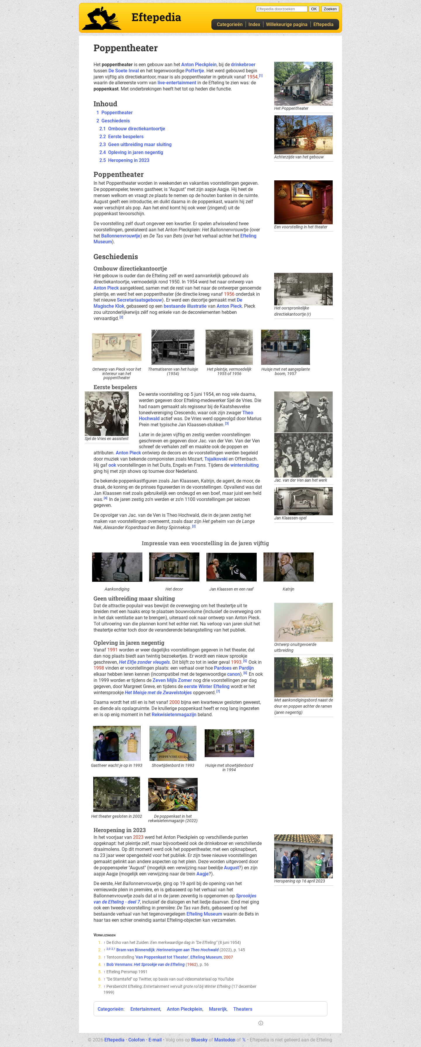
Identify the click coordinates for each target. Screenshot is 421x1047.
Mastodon (224, 1040)
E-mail (155, 1040)
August (231, 867)
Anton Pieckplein (199, 64)
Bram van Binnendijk (135, 949)
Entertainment (145, 1009)
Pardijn (246, 668)
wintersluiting (244, 465)
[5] (245, 661)
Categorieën (230, 24)
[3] (227, 423)
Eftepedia (323, 24)
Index (254, 24)
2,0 (108, 948)
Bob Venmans (119, 964)
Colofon (136, 1040)
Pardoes (223, 668)
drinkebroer (243, 64)
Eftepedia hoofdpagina (101, 18)
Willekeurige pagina (287, 24)
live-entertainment (177, 82)
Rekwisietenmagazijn (174, 714)
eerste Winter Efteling (207, 686)
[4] (105, 498)
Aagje (202, 874)
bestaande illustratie (185, 306)
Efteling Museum (204, 914)
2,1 (113, 948)
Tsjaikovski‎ (215, 459)
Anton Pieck (106, 288)
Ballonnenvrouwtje (120, 236)
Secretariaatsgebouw (139, 300)
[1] (261, 76)
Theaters (242, 1009)
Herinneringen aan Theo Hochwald (187, 949)
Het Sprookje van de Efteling (159, 964)
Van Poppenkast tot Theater (162, 957)
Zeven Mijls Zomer (172, 680)
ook (112, 465)
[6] (245, 673)
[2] (121, 317)
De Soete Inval (123, 70)
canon (233, 674)
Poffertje (194, 70)
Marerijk (218, 1009)
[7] (218, 691)
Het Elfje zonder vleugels (144, 662)
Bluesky (199, 1040)
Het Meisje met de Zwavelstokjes (158, 692)
